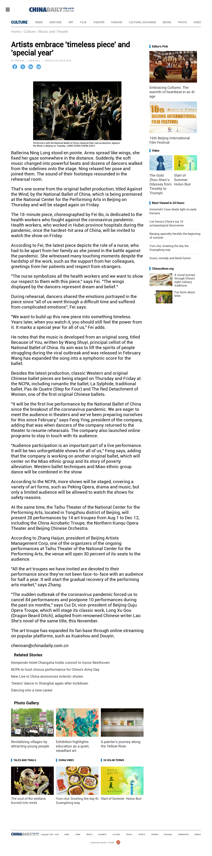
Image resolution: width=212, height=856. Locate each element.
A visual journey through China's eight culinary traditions (184, 280)
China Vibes (66, 760)
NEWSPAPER (183, 835)
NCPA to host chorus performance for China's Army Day (55, 669)
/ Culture (28, 32)
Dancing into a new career (32, 690)
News (39, 22)
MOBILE (198, 835)
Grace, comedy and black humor (170, 258)
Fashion (116, 22)
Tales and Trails (25, 760)
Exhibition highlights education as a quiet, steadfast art (72, 746)
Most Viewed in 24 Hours (168, 203)
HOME (66, 835)
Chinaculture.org (163, 268)
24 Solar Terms (113, 760)
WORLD (89, 835)
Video (197, 22)
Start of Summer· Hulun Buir (121, 798)
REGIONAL (168, 835)
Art (71, 22)
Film (83, 22)
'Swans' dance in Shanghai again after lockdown (49, 683)
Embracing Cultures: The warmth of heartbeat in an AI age (172, 92)
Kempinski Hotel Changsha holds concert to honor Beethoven (60, 663)
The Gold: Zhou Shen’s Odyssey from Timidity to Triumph (160, 184)
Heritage (55, 22)
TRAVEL (129, 835)
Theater (98, 22)
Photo (182, 22)
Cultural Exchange (142, 22)
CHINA (77, 835)
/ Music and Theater (52, 32)
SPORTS (142, 835)
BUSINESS (102, 835)
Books (167, 22)
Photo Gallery (26, 703)
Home (16, 32)
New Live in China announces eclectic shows (47, 676)
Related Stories (28, 655)
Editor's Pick (160, 46)
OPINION (154, 835)
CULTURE (19, 22)
